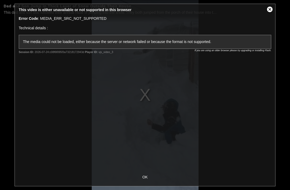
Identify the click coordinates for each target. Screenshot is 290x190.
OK (145, 177)
